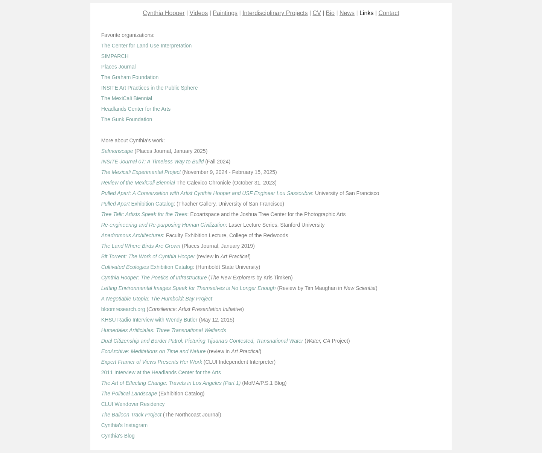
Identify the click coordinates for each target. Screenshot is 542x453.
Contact (389, 13)
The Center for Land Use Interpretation (146, 46)
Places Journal (118, 67)
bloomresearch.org (123, 309)
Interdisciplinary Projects (275, 13)
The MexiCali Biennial (126, 98)
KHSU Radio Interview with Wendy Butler (149, 320)
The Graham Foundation (130, 77)
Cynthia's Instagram (124, 425)
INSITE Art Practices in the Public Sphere (149, 88)
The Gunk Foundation (126, 119)
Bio (330, 13)
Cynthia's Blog (118, 436)
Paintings (225, 13)
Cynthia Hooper (163, 13)
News (347, 13)
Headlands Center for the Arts (136, 109)
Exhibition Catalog (137, 204)
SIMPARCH (115, 56)
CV (317, 13)
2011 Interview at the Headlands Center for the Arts (161, 372)
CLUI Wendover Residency (133, 404)
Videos (199, 13)
